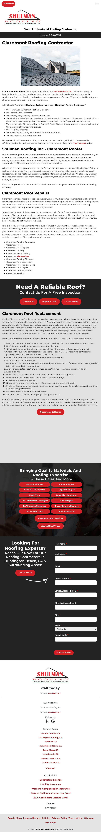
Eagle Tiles (34, 495)
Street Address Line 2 (65, 603)
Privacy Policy (59, 818)
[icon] (48, 721)
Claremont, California (50, 412)
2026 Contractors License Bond (50, 797)
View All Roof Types (50, 526)
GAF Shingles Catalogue (34, 506)
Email (58, 566)
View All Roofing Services (50, 518)
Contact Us (8, 3)
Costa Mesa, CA (50, 750)
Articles (46, 818)
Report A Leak (49, 301)
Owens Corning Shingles (67, 506)
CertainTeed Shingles (34, 490)
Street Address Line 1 (66, 591)
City (57, 615)
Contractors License (51, 780)
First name (61, 544)
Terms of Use (76, 818)
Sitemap (89, 818)
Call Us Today (71, 301)
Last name (61, 554)
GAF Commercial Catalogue (34, 500)
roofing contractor (63, 91)
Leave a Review (32, 818)
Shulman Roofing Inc (46, 829)
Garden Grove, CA (50, 762)
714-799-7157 (79, 143)
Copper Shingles (67, 490)
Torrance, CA (50, 741)
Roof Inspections (34, 511)
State (58, 625)
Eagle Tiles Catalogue (66, 495)
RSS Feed (50, 822)
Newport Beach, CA (50, 758)
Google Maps (15, 818)
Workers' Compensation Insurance (50, 789)
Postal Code (61, 635)
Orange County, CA (50, 733)
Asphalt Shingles (34, 484)
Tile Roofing (23, 256)
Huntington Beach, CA (50, 746)
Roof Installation (66, 511)
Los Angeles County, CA (50, 737)
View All (50, 768)
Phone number (63, 579)
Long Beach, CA (50, 754)
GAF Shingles (66, 500)
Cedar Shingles (66, 484)
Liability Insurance (50, 784)
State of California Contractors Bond (50, 793)
